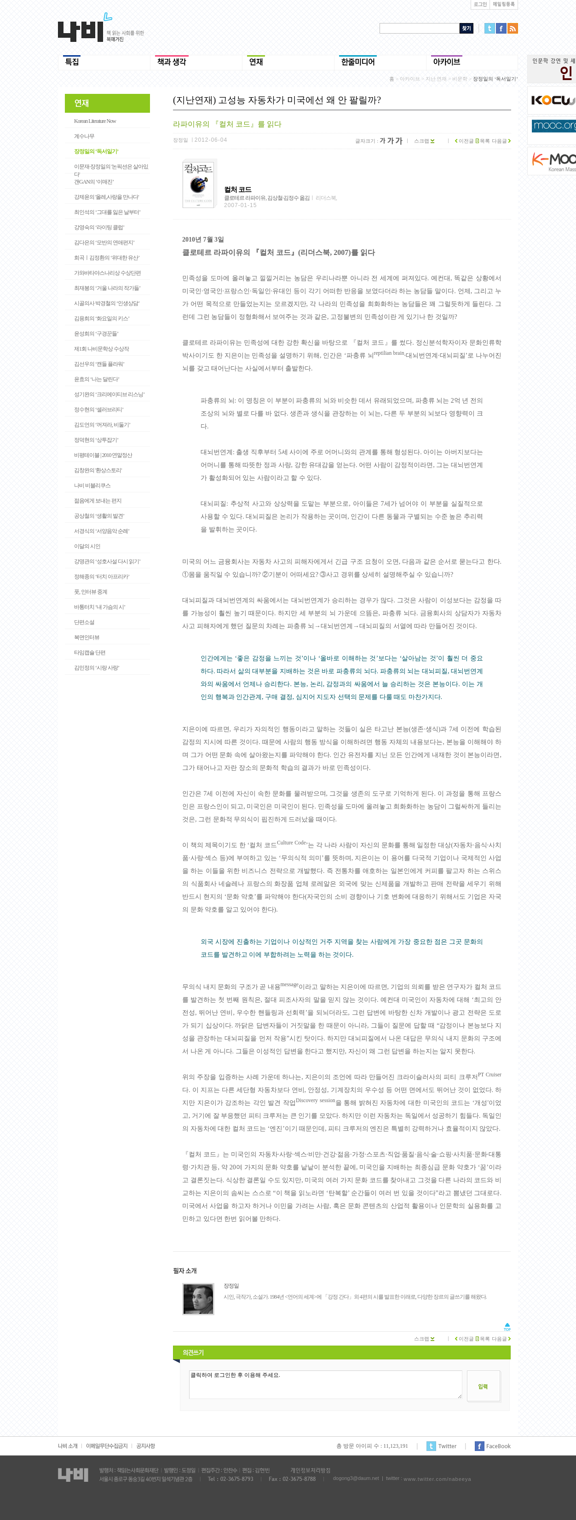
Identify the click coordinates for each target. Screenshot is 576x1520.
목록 (483, 141)
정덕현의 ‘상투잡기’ (96, 440)
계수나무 (84, 136)
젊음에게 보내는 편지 (97, 500)
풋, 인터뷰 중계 (90, 592)
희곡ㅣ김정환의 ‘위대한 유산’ (106, 257)
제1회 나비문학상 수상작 (101, 349)
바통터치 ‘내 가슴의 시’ (99, 607)
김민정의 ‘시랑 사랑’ (96, 668)
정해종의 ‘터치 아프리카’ (101, 576)
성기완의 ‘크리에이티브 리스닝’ (109, 394)
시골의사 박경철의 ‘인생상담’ (106, 303)
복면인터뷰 (86, 637)
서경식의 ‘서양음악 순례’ (101, 531)
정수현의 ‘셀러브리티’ (98, 409)
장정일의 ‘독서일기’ (96, 151)
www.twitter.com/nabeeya (437, 1479)
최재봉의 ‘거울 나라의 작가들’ (107, 288)
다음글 (501, 141)
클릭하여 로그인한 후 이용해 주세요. (325, 1384)
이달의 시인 (87, 546)
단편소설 (84, 622)
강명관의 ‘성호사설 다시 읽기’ (107, 561)
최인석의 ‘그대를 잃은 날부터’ (107, 212)
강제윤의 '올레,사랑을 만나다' (106, 197)
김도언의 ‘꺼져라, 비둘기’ (102, 425)
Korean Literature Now (95, 121)
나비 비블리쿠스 (92, 485)
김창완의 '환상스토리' (97, 470)
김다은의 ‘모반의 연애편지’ (104, 242)
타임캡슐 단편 (89, 652)
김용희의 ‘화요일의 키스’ (101, 318)
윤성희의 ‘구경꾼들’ (96, 333)
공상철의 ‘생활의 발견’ (99, 516)
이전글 (464, 141)
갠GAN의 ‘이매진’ (94, 182)
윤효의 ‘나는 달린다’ (96, 379)
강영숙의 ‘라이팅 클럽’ (99, 227)
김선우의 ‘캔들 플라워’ (99, 364)
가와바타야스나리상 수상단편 (107, 273)
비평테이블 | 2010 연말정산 (103, 455)
